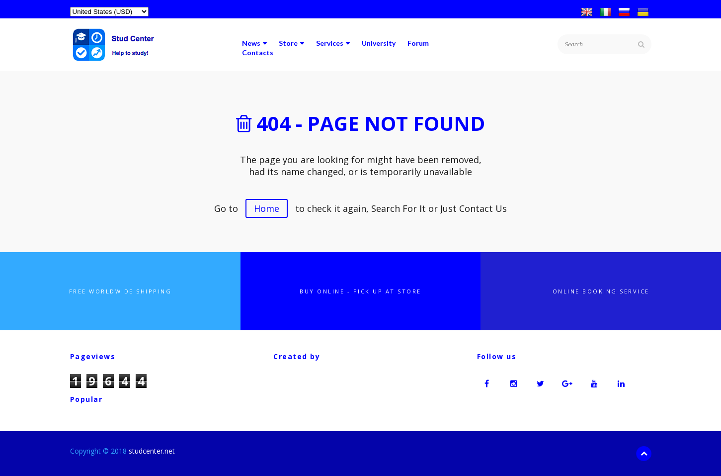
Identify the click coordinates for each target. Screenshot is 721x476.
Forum (418, 43)
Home (266, 208)
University (379, 43)
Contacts (257, 52)
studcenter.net (152, 451)
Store (291, 43)
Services (333, 43)
